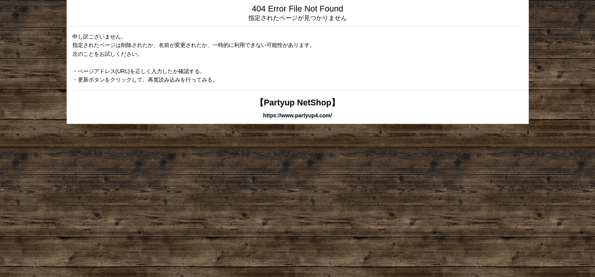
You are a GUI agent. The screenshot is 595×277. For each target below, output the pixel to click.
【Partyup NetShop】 (297, 102)
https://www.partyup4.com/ (297, 115)
